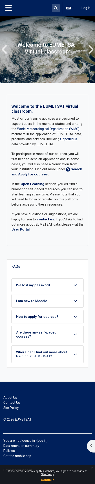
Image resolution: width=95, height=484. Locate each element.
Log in (86, 8)
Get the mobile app (17, 456)
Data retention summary (21, 446)
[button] (56, 8)
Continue (47, 480)
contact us (45, 219)
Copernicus (68, 139)
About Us (10, 398)
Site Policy (47, 474)
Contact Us (11, 403)
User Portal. (21, 229)
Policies (9, 451)
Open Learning (32, 184)
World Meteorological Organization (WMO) (48, 129)
